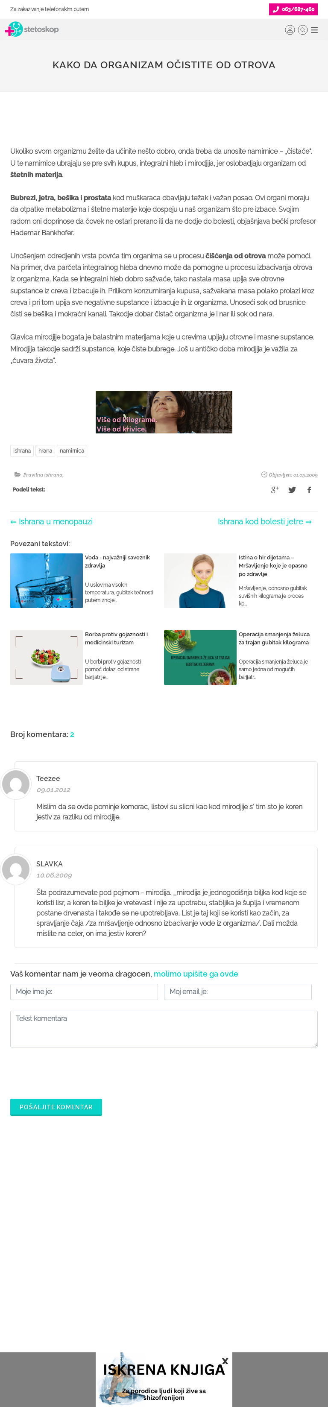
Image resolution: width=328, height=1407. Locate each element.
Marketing (237, 1298)
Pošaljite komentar (56, 1107)
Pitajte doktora (30, 1298)
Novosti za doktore (142, 1325)
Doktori (19, 1257)
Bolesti (19, 1312)
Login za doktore (140, 1339)
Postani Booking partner (150, 1271)
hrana (45, 451)
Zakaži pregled (31, 1284)
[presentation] (75, 1071)
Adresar (234, 1312)
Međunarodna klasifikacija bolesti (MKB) (56, 1332)
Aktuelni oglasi (243, 1339)
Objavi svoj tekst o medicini (154, 1298)
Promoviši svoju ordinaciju (152, 1312)
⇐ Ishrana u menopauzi (51, 521)
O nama (234, 1257)
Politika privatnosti (248, 1271)
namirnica (72, 451)
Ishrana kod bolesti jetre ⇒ (265, 521)
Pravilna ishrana (42, 474)
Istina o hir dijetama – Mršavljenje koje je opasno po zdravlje (273, 565)
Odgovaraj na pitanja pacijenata (161, 1284)
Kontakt (233, 1325)
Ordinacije (24, 1271)
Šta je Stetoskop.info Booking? (157, 1257)
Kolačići (234, 1284)
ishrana (22, 451)
